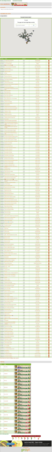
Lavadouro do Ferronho (8, 223)
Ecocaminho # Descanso (8, 149)
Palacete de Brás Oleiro (8, 282)
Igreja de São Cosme (8, 190)
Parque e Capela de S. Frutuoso (10, 291)
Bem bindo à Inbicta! (8, 93)
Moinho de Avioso (7, 236)
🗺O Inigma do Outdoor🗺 (9, 261)
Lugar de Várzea (7, 226)
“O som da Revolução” (8, 63)
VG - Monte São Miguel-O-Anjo (9, 348)
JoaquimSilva (38, 185)
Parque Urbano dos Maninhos (9, 299)
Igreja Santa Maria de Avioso (9, 204)
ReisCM (37, 212)
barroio (6, 4)
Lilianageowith (37, 269)
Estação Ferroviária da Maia (9, 163)
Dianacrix (37, 258)
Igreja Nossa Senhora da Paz (9, 198)
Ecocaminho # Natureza (8, 150)
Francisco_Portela (37, 302)
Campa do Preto (7, 104)
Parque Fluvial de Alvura (8, 293)
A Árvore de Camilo (8, 68)
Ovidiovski (5, 431)
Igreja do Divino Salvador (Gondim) (10, 196)
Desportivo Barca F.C (8, 144)
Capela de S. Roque (8, 112)
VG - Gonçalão (7, 345)
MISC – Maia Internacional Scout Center (11, 234)
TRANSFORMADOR (8, 337)
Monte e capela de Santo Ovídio (10, 247)
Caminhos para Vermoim (8, 103)
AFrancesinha (37, 71)
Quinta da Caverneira (8, 312)
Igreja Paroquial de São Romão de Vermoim (11, 201)
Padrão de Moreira (7, 280)
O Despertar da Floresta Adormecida (10, 258)
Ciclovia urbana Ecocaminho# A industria (11, 128)
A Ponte (6, 73)
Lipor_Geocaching (37, 66)
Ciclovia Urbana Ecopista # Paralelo (10, 130)
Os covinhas (38, 123)
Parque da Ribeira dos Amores (9, 285)
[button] (30, 34)
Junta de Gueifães (7, 214)
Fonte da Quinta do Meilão (9, 171)
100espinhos (38, 329)
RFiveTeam (37, 120)
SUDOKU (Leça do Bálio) (8, 331)
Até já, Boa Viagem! (8, 90)
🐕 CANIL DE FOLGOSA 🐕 (9, 60)
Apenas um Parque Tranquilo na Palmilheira (11, 84)
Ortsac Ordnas (37, 68)
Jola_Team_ (37, 74)
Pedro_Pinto (6, 394)
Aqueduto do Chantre (8, 85)
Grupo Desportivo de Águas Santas (10, 177)
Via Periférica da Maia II (8, 355)
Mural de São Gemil (8, 255)
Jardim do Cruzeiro (8, 212)
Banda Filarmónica (7, 92)
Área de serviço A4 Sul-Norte (9, 87)
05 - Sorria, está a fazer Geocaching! (10, 66)
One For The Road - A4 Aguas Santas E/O (11, 272)
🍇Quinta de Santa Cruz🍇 (9, 315)
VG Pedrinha (7, 350)
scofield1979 (38, 144)
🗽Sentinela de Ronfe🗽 (8, 326)
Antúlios (37, 180)
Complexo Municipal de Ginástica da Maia (11, 136)
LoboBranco (6, 421)
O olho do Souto (7, 269)
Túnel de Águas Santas (8, 342)
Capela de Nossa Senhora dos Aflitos (10, 109)
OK (33, 25)
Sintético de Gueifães (8, 328)
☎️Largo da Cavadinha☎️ (9, 65)
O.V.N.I (6, 271)
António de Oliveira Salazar (9, 82)
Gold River (5, 428)
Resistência (6, 320)
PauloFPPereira (37, 60)
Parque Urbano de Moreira (9, 296)
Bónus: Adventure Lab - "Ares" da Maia (11, 98)
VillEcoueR (5, 387)
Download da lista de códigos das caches (9, 358)
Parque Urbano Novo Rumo (9, 301)
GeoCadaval (38, 255)
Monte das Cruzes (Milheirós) (9, 244)
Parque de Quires (7, 290)
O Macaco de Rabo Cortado (9, 264)
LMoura (37, 214)
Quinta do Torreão (7, 317)
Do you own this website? (20, 25)
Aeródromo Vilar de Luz (8, 76)
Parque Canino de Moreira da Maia (10, 283)
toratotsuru (37, 142)
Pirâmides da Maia (7, 302)
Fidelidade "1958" (7, 169)
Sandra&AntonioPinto (37, 87)
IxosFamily (37, 174)
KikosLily (37, 139)
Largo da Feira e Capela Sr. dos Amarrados (11, 215)
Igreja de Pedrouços (8, 188)
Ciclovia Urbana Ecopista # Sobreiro (10, 131)
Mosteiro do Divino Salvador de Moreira (11, 253)
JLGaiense (5, 373)
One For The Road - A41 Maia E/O (10, 274)
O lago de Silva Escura (8, 263)
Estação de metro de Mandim (9, 158)
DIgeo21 (37, 114)
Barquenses (6, 397)
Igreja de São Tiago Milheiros (9, 193)
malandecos (37, 253)
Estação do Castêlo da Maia (9, 161)
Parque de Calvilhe (8, 288)
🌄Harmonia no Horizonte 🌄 (9, 179)
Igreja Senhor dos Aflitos (8, 206)
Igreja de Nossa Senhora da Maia (10, 187)
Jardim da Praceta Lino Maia (9, 209)
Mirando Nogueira (7, 233)
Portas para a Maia (8, 309)
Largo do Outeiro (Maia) (8, 220)
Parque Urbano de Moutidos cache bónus (11, 298)
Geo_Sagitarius (37, 250)
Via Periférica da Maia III (8, 356)
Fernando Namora (7, 168)
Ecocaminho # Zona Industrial (9, 155)
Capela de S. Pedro (8, 111)
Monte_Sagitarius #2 (8, 250)
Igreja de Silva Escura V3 (8, 195)
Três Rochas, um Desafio (8, 339)
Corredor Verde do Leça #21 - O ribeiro (11, 139)
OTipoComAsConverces (37, 263)
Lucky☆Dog (6, 414)
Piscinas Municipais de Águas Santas (10, 304)
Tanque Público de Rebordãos (9, 336)
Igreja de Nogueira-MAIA (8, 185)
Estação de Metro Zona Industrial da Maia (11, 160)
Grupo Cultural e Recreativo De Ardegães (11, 176)
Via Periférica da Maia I (8, 353)
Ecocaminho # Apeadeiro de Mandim (10, 147)
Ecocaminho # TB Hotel (8, 152)
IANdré (38, 228)
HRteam (37, 63)
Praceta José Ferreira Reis (9, 310)
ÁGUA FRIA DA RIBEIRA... (9, 79)
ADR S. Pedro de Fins (8, 74)
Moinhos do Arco (7, 242)
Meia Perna (6, 228)
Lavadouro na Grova (8, 225)
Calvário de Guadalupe (8, 101)
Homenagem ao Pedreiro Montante (10, 182)
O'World (6, 277)
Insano (38, 239)
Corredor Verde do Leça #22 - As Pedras (11, 141)
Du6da (38, 285)
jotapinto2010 (38, 79)
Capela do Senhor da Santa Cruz (10, 117)
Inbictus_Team (37, 225)
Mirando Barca (7, 231)
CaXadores (37, 98)
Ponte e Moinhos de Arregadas (9, 307)
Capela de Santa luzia (8, 114)
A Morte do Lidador (8, 71)
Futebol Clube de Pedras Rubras (10, 174)
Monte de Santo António (8, 245)
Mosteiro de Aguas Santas (9, 252)
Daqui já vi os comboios (8, 142)
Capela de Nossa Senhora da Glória (10, 106)
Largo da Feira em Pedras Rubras (10, 217)
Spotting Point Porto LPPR (9, 329)
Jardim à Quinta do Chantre (9, 207)
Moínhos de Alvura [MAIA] (9, 239)
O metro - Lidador (7, 266)
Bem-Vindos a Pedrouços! (9, 95)
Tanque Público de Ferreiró (9, 334)
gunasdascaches (6, 418)
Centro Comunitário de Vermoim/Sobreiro (11, 122)
